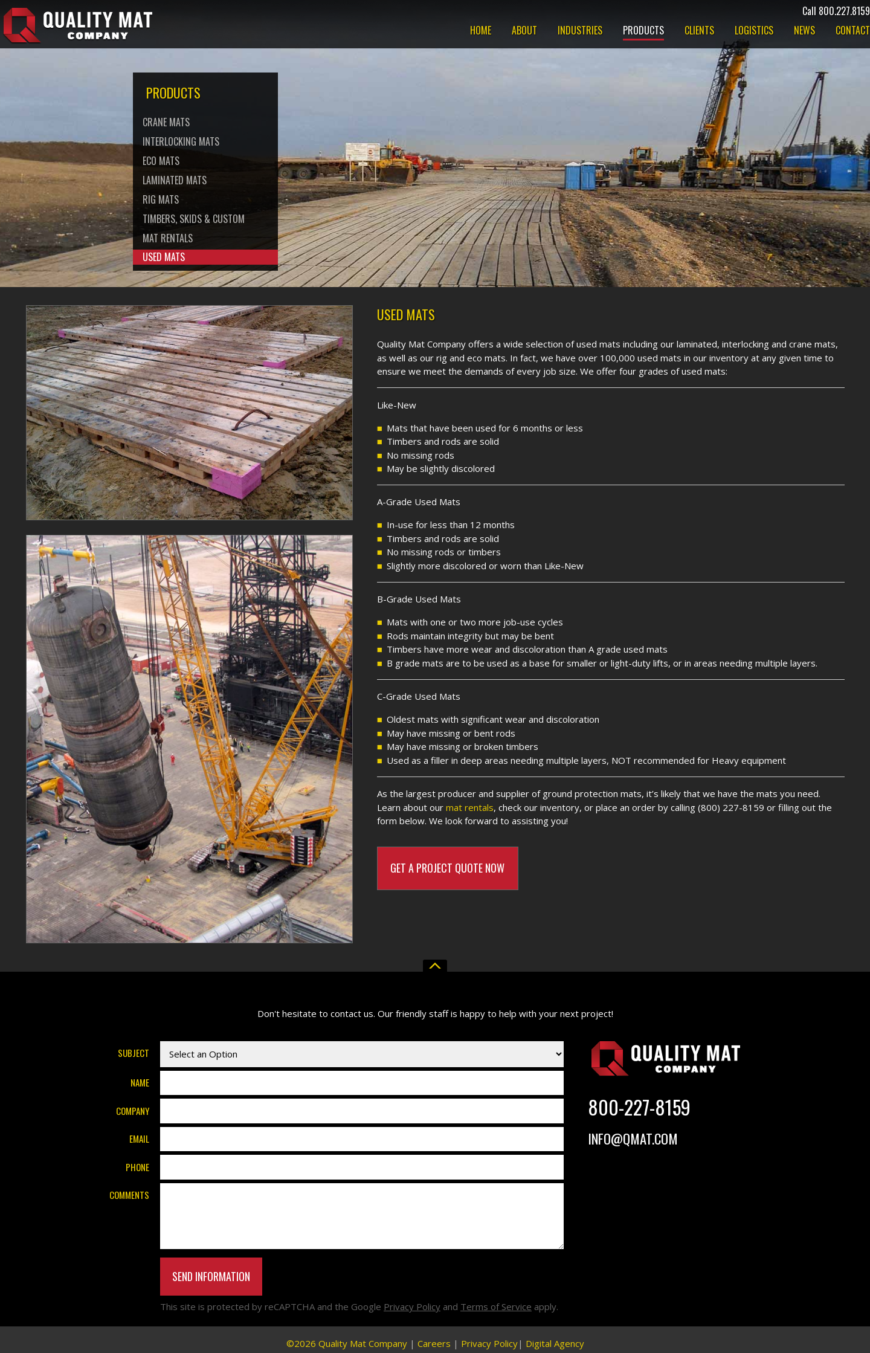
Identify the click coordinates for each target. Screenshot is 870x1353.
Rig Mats (161, 199)
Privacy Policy (412, 1306)
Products (643, 31)
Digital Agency (555, 1343)
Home (480, 31)
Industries (580, 31)
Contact (853, 31)
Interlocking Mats (181, 141)
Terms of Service (496, 1306)
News (804, 31)
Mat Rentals (168, 238)
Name (139, 1082)
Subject (133, 1052)
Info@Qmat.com (633, 1138)
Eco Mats (161, 160)
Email (139, 1138)
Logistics (754, 31)
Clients (699, 31)
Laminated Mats (175, 180)
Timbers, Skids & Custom (194, 219)
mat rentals (470, 807)
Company (132, 1110)
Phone (137, 1167)
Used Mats (164, 257)
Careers (434, 1343)
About (524, 31)
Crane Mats (166, 122)
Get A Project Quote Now (447, 868)
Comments (129, 1194)
